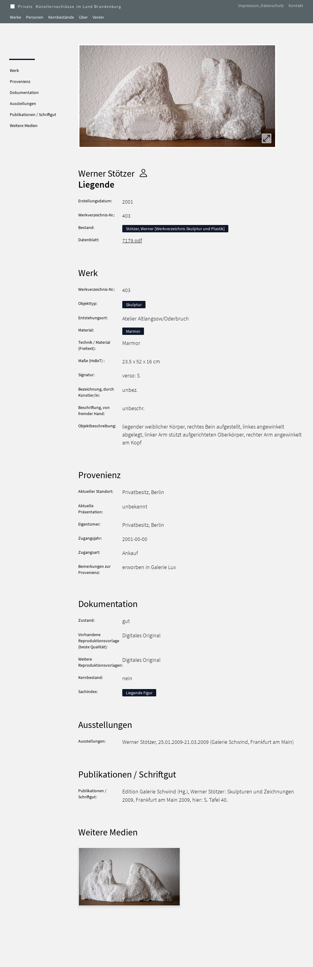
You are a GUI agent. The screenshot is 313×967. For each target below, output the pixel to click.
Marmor (133, 331)
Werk (14, 70)
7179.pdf (132, 240)
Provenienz (20, 81)
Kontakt (296, 5)
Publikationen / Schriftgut (33, 114)
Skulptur (134, 304)
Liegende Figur (139, 692)
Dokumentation (24, 92)
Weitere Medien (24, 125)
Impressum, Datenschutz (261, 5)
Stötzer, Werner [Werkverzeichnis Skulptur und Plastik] (175, 228)
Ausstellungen (23, 103)
